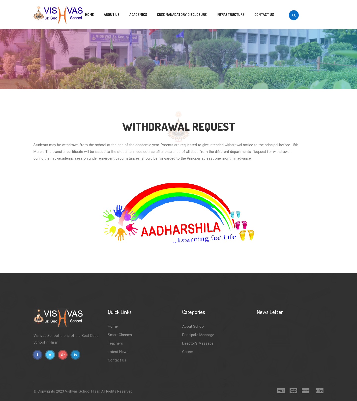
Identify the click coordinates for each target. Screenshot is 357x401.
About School (193, 326)
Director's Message (197, 343)
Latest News (118, 352)
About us (111, 14)
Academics (138, 14)
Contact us (264, 14)
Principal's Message (198, 335)
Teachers (115, 343)
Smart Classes (120, 335)
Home (89, 14)
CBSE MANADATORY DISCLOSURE (182, 14)
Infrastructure (230, 14)
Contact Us (117, 360)
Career (187, 352)
